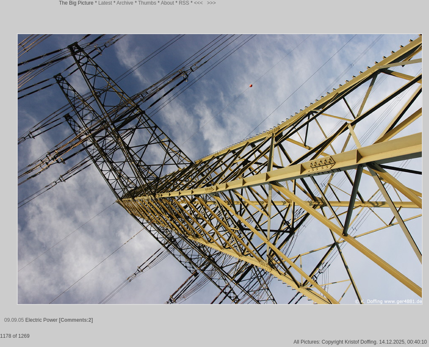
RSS (184, 3)
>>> (211, 3)
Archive (125, 3)
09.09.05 (14, 320)
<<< (198, 3)
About (167, 3)
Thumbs (147, 3)
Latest (105, 3)
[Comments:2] (76, 320)
